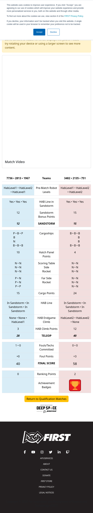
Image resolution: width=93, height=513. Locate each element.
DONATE (46, 475)
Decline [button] (53, 32)
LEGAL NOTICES (46, 492)
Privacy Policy (73, 16)
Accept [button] (39, 32)
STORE (46, 481)
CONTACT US (47, 469)
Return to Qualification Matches (47, 399)
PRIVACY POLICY (46, 486)
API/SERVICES (46, 458)
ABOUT (46, 464)
